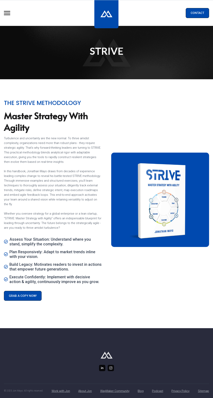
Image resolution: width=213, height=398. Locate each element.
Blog (141, 391)
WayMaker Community (114, 391)
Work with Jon (61, 391)
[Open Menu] (7, 13)
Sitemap (203, 391)
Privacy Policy (180, 391)
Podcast (157, 391)
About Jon (85, 391)
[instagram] (111, 368)
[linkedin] (102, 368)
